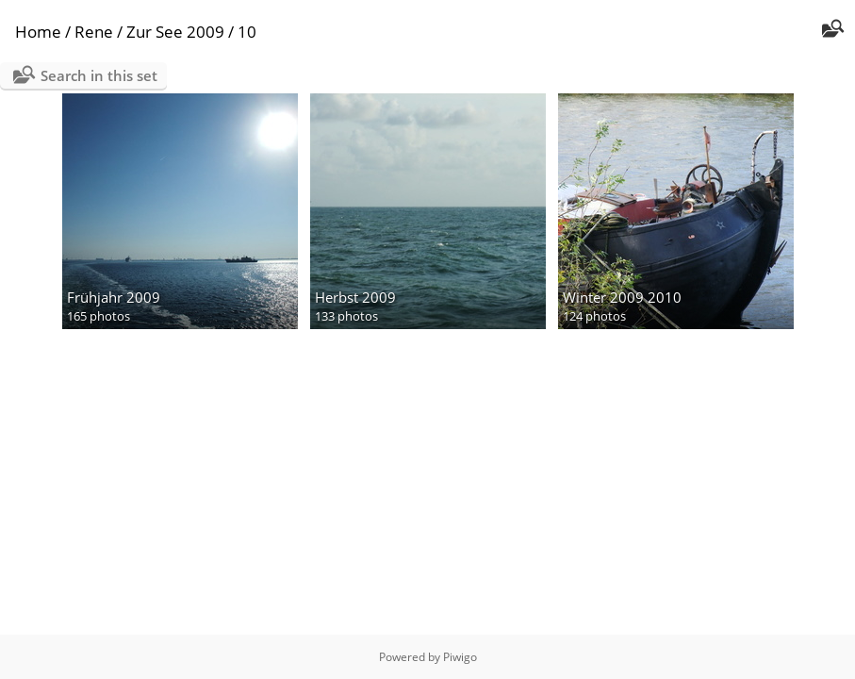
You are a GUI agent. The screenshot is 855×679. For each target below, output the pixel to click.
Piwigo (460, 657)
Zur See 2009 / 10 (191, 31)
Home (38, 31)
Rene (93, 31)
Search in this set (99, 75)
